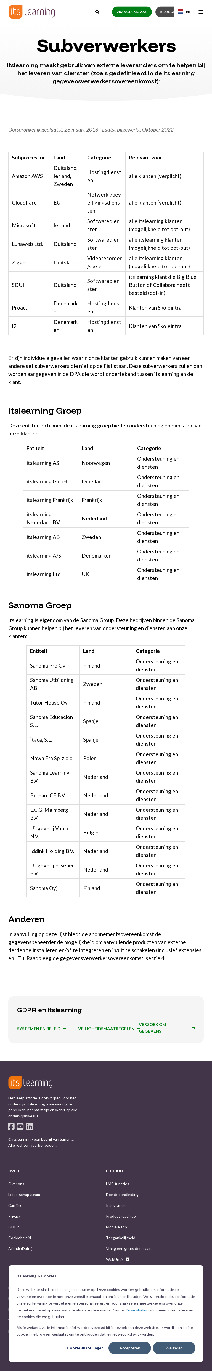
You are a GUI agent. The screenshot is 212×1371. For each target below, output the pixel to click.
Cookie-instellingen (85, 1348)
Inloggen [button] (168, 12)
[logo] (30, 1082)
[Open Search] (97, 11)
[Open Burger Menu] (200, 12)
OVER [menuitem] (13, 1171)
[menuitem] (16, 1184)
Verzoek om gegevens (152, 1028)
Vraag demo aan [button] (131, 12)
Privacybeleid (137, 1310)
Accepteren (130, 1348)
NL (184, 11)
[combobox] (184, 11)
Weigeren (174, 1348)
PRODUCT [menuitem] (115, 1171)
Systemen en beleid (38, 1028)
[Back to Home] (31, 11)
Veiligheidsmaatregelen (106, 1028)
